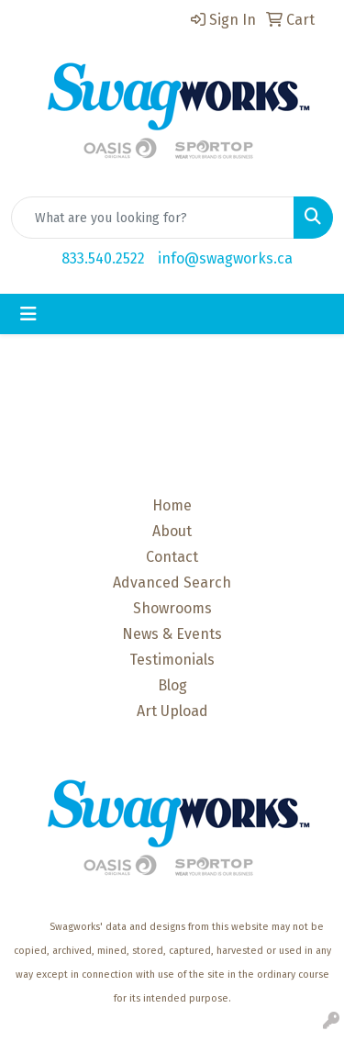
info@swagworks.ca (225, 258)
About (172, 531)
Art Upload (172, 711)
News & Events (172, 634)
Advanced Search (172, 582)
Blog (172, 685)
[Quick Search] (152, 217)
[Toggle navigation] (28, 314)
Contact (172, 557)
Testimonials (172, 659)
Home (172, 505)
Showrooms (172, 608)
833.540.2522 (103, 258)
